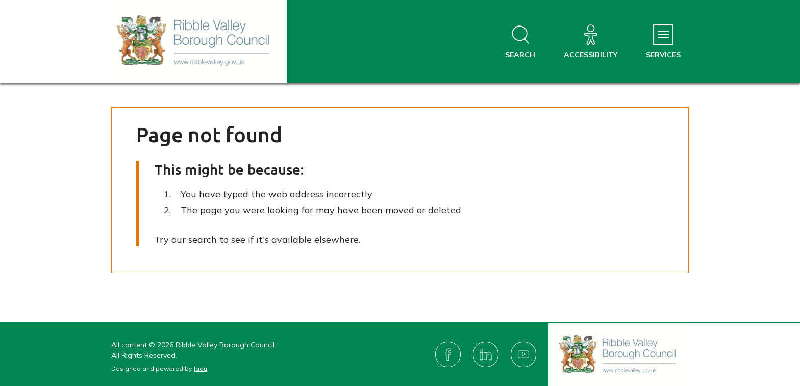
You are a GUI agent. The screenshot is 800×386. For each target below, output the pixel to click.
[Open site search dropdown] (520, 42)
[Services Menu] (663, 42)
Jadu (200, 368)
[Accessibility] (591, 42)
